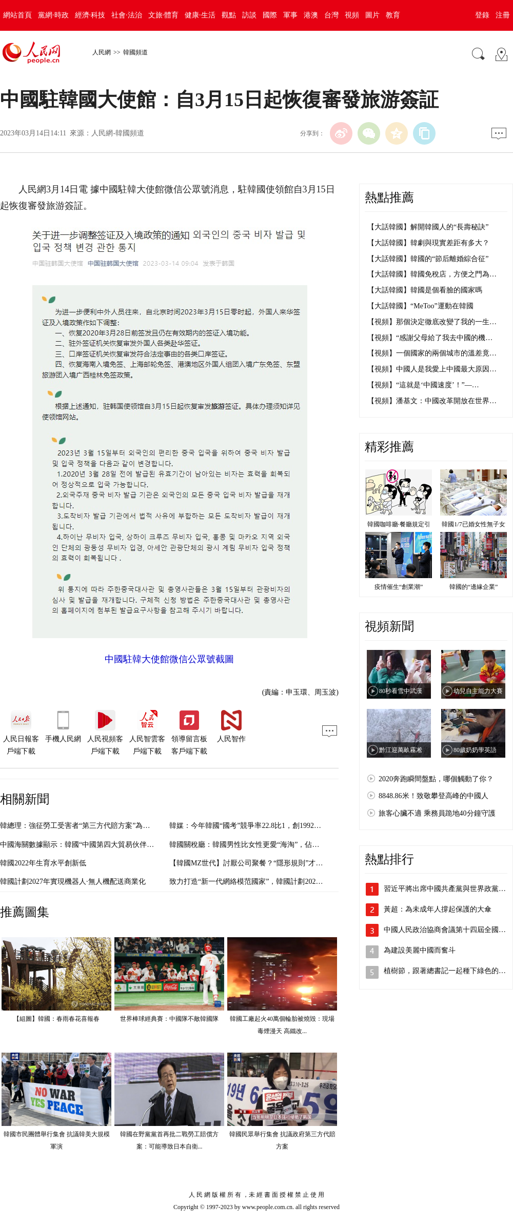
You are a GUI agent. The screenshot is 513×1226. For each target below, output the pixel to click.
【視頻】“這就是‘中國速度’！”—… (423, 385)
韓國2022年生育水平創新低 (43, 863)
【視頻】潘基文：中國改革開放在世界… (432, 401)
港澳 (311, 15)
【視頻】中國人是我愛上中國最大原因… (432, 369)
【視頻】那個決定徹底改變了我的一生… (432, 322)
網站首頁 (17, 15)
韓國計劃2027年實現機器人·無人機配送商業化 (73, 881)
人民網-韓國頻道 (117, 133)
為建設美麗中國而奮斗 (420, 950)
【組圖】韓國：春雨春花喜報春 (56, 1018)
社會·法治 (126, 15)
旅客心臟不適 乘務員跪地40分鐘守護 (437, 813)
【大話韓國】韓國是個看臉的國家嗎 (424, 290)
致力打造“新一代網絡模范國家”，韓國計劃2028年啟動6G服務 (266, 881)
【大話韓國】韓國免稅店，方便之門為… (432, 274)
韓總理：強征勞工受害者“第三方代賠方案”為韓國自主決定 (93, 825)
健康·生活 (200, 15)
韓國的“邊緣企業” (473, 586)
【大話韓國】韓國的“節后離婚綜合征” (427, 259)
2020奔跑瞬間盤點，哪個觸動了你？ (436, 779)
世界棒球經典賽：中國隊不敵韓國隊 (169, 1018)
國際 (270, 15)
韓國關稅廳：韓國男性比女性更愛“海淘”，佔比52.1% (253, 844)
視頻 (352, 15)
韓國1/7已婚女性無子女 (473, 524)
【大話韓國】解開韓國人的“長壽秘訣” (427, 227)
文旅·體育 (163, 15)
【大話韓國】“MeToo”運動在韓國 (420, 306)
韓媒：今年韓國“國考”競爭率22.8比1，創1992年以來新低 (259, 825)
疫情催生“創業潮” (398, 586)
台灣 (331, 15)
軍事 (290, 15)
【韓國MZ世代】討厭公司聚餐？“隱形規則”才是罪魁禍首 (260, 863)
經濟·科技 (90, 15)
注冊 (503, 15)
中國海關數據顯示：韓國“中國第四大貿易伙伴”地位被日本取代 (100, 844)
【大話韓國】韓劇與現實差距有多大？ (428, 243)
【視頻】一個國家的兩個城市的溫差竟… (432, 353)
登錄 (482, 15)
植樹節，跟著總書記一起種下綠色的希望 (448, 971)
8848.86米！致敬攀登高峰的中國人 (433, 796)
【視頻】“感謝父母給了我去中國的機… (429, 338)
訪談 (249, 15)
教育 (393, 15)
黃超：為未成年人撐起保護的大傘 (437, 909)
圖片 (372, 15)
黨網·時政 (53, 15)
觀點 (229, 15)
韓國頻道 (135, 52)
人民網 (101, 52)
